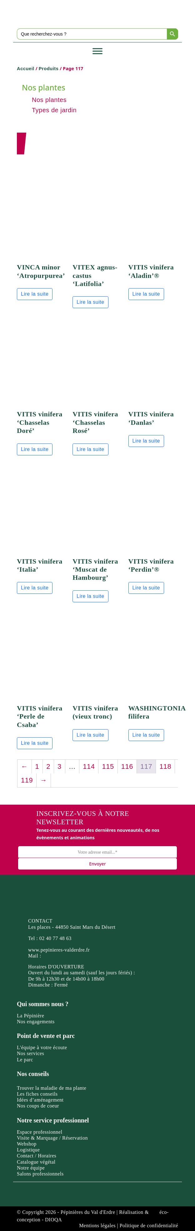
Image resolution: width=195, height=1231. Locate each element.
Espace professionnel (39, 1132)
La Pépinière (30, 1015)
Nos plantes (49, 99)
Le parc (25, 1059)
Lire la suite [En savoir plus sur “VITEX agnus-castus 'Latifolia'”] (90, 302)
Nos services (30, 1053)
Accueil (25, 68)
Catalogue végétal (36, 1162)
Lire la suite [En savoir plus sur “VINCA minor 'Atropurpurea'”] (34, 294)
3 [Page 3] (60, 766)
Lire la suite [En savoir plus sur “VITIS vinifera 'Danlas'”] (146, 440)
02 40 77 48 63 (55, 938)
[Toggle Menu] (97, 51)
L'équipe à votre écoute (42, 1047)
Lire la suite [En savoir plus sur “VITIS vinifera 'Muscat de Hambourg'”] (90, 596)
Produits (49, 68)
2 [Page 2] (48, 766)
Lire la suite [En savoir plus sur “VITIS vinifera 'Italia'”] (34, 587)
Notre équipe (31, 1167)
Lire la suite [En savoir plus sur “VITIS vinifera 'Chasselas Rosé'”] (90, 449)
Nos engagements (36, 1021)
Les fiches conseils (37, 1094)
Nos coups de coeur (38, 1105)
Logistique (28, 1149)
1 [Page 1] (37, 766)
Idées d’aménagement (40, 1100)
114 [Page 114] (89, 766)
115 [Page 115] (108, 766)
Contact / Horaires (36, 1155)
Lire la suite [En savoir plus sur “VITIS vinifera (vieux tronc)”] (90, 735)
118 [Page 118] (165, 766)
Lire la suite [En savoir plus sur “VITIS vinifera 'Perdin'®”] (146, 587)
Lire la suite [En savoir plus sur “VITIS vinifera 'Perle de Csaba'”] (34, 743)
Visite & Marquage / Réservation (52, 1138)
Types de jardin (54, 110)
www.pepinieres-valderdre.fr (59, 949)
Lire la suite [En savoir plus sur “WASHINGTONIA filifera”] (146, 735)
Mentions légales (97, 1225)
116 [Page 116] (127, 766)
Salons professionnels (40, 1173)
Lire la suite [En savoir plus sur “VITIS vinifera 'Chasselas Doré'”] (34, 449)
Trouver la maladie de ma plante (51, 1088)
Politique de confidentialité (149, 1225)
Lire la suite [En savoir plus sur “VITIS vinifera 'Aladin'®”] (146, 294)
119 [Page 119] (27, 780)
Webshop (27, 1143)
